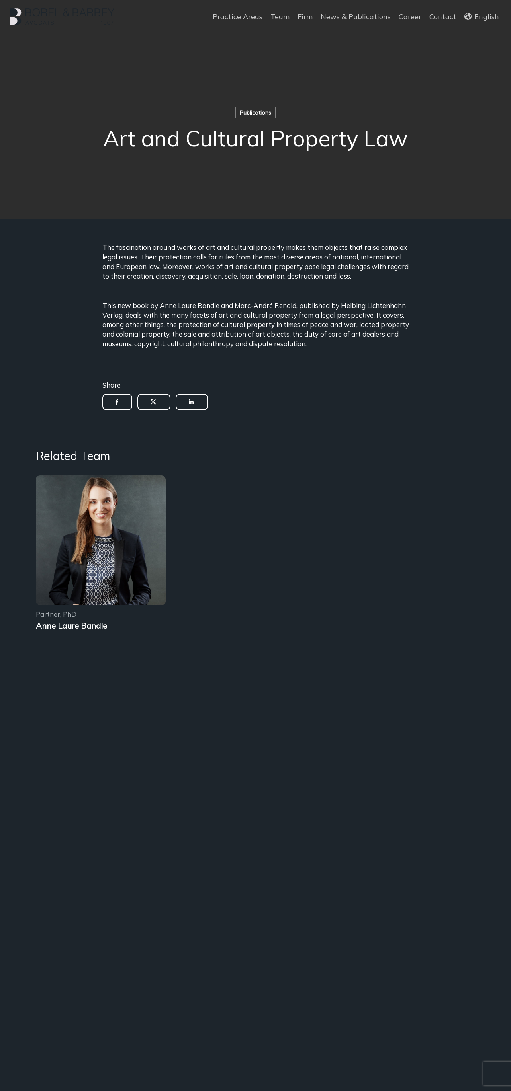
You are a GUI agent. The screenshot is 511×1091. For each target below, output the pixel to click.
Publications (255, 112)
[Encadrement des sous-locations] (101, 541)
